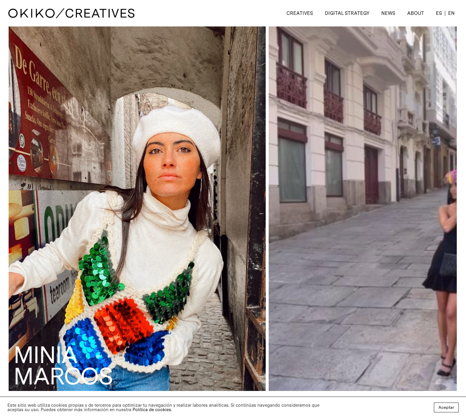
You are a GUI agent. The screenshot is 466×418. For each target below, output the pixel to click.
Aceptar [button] (446, 407)
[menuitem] (439, 13)
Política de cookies (152, 409)
